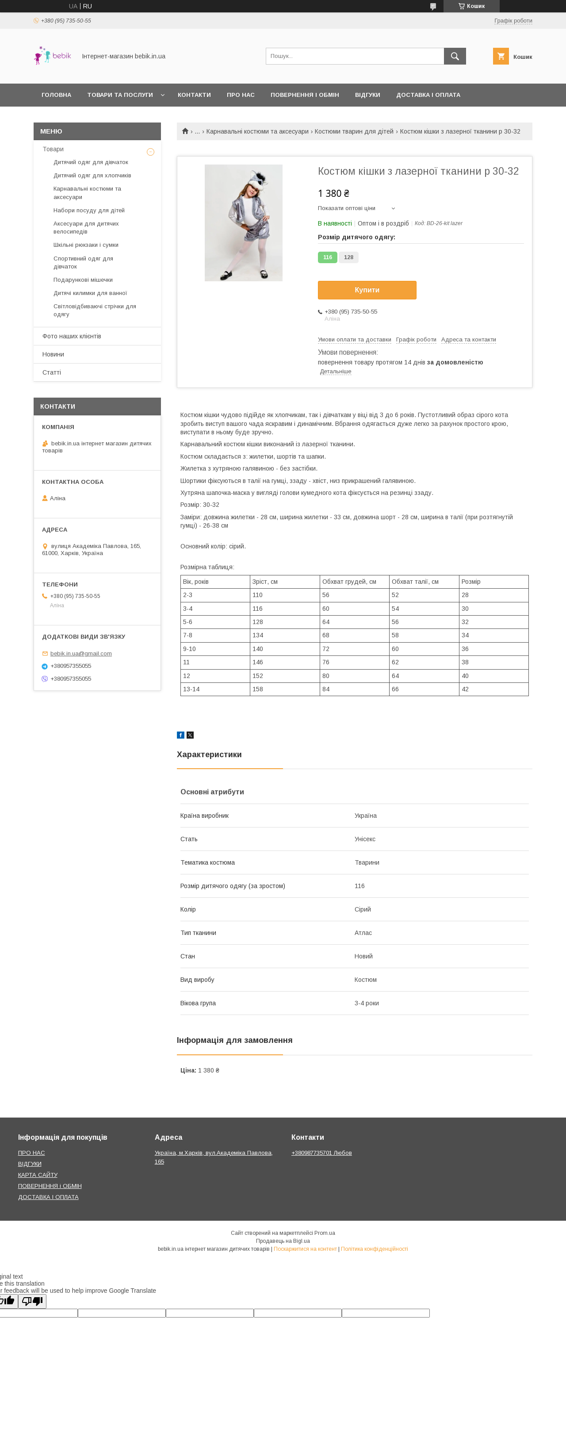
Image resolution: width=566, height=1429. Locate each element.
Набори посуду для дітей (89, 210)
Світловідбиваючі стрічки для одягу (95, 310)
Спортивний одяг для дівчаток (83, 262)
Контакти (194, 95)
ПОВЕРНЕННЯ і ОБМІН (50, 1186)
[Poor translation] (32, 1301)
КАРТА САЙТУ (37, 1175)
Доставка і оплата (428, 95)
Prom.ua (324, 1233)
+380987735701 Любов (321, 1152)
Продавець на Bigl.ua (283, 1241)
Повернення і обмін (305, 95)
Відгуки (367, 95)
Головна (56, 95)
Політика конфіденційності (374, 1249)
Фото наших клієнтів (71, 336)
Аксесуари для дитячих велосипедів (86, 227)
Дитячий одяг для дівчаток (91, 162)
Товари (53, 149)
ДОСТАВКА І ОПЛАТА (48, 1197)
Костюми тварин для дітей (354, 131)
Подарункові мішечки (83, 279)
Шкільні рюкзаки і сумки (86, 244)
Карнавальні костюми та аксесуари (258, 131)
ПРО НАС (31, 1152)
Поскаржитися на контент (305, 1249)
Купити (367, 290)
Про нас (241, 95)
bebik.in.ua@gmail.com (81, 653)
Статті (51, 372)
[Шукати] (455, 56)
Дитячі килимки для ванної (90, 293)
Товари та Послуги (120, 95)
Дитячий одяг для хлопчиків (92, 175)
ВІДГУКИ (30, 1164)
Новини (53, 354)
